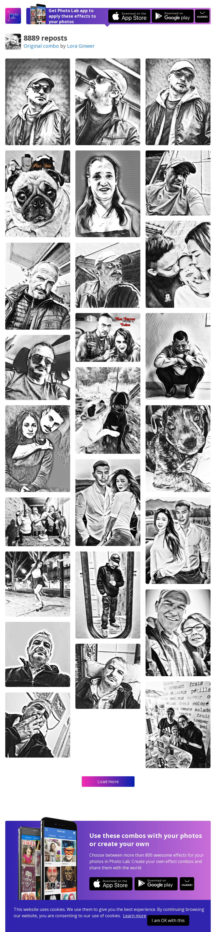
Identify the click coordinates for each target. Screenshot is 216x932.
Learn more (134, 916)
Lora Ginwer (81, 46)
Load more (108, 781)
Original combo (41, 46)
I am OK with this (168, 920)
